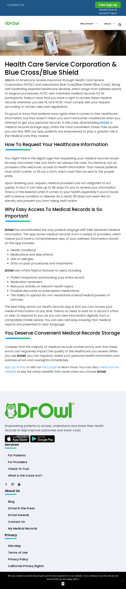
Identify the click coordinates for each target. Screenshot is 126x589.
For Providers (17, 462)
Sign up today (15, 367)
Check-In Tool (18, 469)
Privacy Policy (18, 559)
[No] (122, 580)
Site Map (14, 546)
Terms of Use (18, 552)
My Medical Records (22, 528)
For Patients (17, 455)
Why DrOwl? (86, 23)
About (107, 23)
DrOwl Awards (18, 515)
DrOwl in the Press (21, 508)
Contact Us (15, 5)
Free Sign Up (108, 5)
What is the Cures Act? (25, 475)
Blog (11, 501)
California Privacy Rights (26, 566)
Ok (63, 583)
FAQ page (49, 367)
